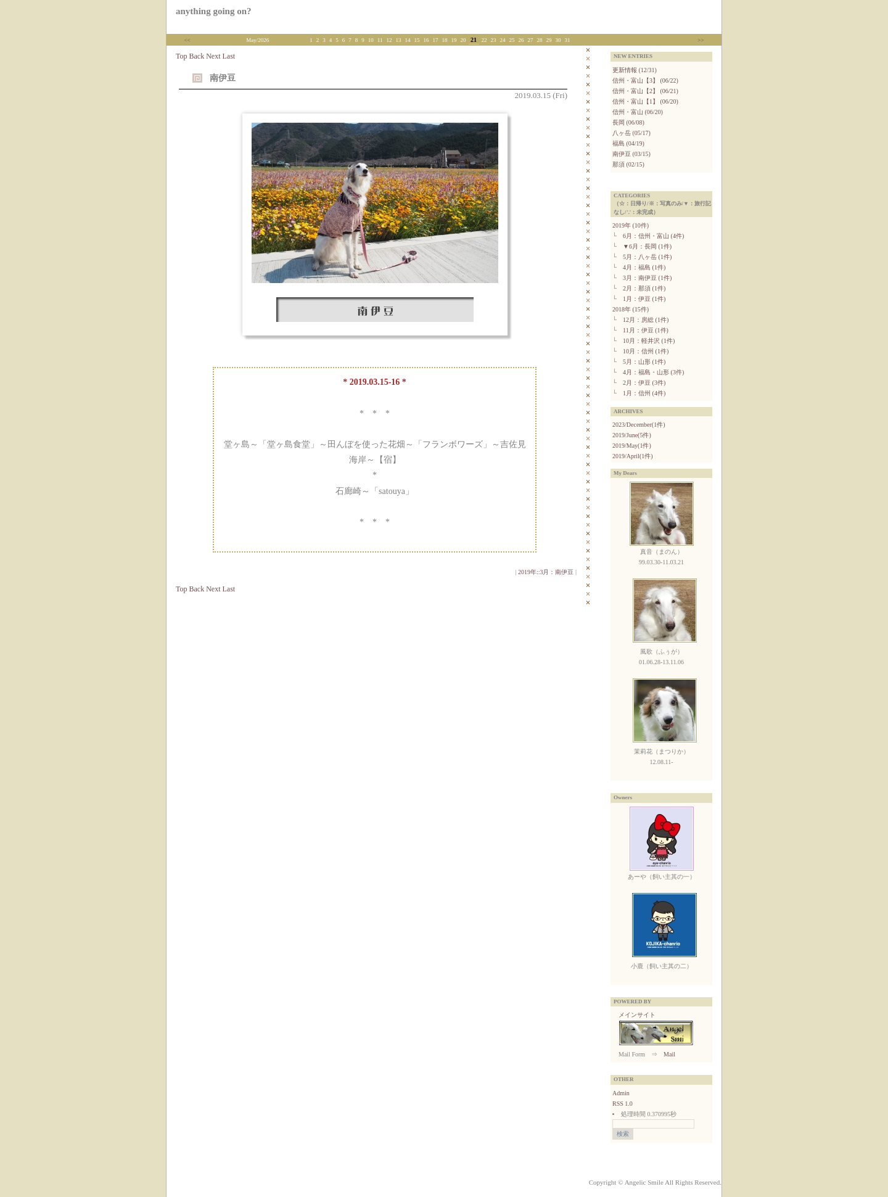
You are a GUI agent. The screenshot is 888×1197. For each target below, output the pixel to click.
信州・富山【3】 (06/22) (645, 80)
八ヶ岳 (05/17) (631, 133)
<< (187, 40)
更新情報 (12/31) (634, 70)
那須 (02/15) (628, 164)
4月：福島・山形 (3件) (653, 372)
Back (197, 56)
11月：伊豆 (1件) (645, 330)
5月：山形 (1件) (644, 361)
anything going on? (214, 11)
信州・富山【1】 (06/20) (645, 101)
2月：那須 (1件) (644, 288)
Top (181, 56)
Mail (669, 1054)
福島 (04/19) (628, 143)
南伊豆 (223, 78)
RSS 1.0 (622, 1103)
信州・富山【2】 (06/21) (645, 91)
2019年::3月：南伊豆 (546, 572)
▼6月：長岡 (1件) (647, 246)
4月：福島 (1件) (644, 267)
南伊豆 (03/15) (631, 153)
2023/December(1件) (638, 424)
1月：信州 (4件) (644, 393)
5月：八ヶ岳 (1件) (647, 256)
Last (228, 56)
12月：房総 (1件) (645, 319)
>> (700, 40)
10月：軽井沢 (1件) (649, 340)
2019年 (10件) (630, 225)
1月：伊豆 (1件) (644, 298)
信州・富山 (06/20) (637, 112)
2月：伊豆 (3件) (644, 382)
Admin (621, 1093)
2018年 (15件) (630, 309)
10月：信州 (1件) (645, 351)
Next (213, 56)
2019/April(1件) (632, 456)
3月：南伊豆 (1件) (647, 277)
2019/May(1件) (631, 445)
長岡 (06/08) (628, 122)
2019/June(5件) (631, 435)
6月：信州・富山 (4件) (653, 235)
